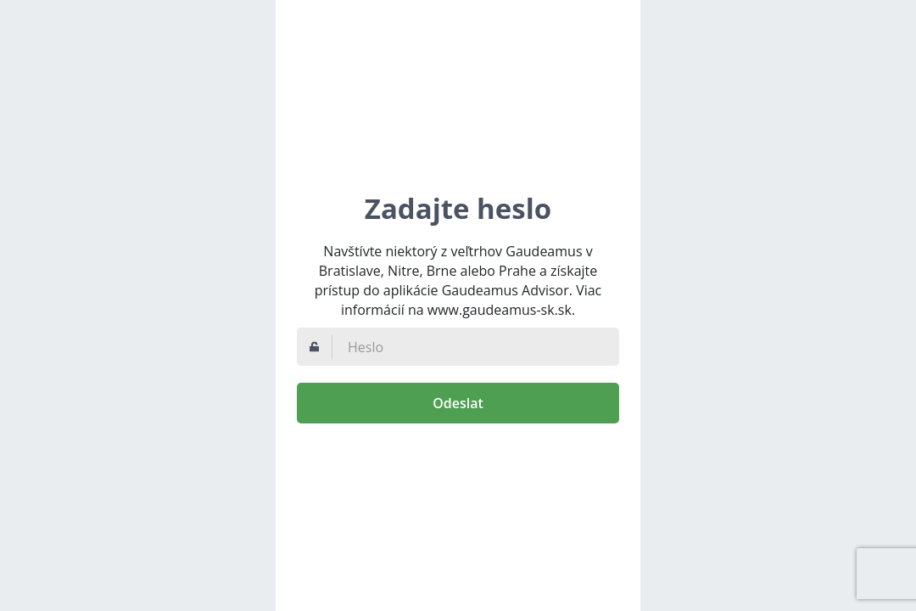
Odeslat (458, 403)
